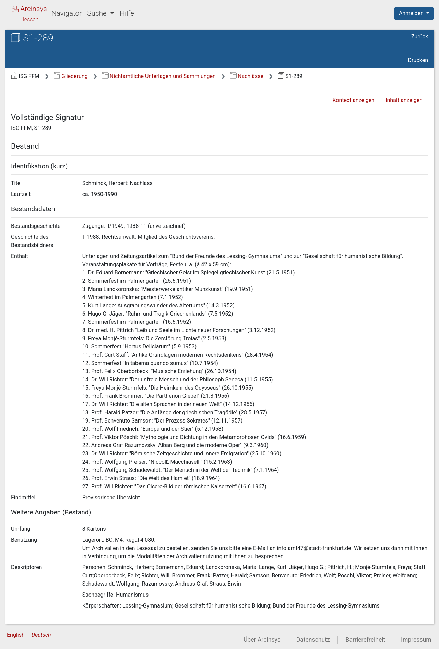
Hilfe (127, 13)
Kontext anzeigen (353, 100)
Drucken (418, 60)
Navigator (66, 13)
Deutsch (41, 635)
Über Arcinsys (262, 639)
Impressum (416, 639)
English (16, 635)
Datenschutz (313, 639)
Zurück (419, 36)
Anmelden (412, 13)
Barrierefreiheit (365, 639)
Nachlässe (246, 76)
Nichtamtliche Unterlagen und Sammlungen (158, 76)
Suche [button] (97, 13)
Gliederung (71, 76)
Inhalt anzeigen (404, 100)
